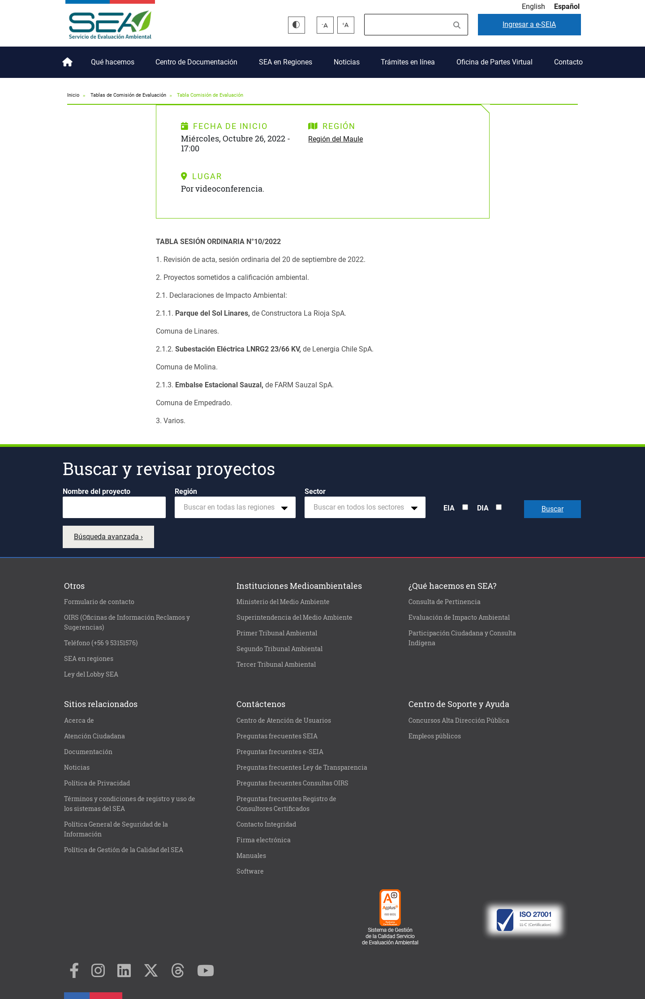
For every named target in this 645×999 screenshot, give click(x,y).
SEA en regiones (88, 659)
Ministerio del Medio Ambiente (283, 602)
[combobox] (235, 507)
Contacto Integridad (266, 824)
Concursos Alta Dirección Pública (458, 720)
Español (567, 6)
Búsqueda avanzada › (108, 536)
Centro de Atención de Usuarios (283, 720)
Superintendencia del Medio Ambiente (294, 617)
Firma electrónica (263, 840)
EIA (449, 508)
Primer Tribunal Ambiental (276, 633)
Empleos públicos (434, 736)
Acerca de (79, 720)
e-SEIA (529, 24)
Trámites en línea (408, 62)
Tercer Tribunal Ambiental (276, 664)
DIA (483, 508)
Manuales (251, 856)
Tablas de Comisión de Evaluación (128, 95)
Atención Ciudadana (94, 736)
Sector (315, 491)
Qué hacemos (112, 62)
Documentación (88, 752)
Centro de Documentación (196, 62)
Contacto (568, 62)
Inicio (66, 59)
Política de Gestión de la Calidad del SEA (123, 850)
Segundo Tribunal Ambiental (279, 649)
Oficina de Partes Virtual (494, 62)
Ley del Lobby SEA (91, 674)
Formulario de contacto (99, 602)
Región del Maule (335, 139)
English (533, 6)
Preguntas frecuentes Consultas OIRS (292, 783)
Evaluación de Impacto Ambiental (459, 617)
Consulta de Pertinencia (444, 602)
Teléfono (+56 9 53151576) (101, 643)
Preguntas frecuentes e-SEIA (279, 752)
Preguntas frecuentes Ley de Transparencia (301, 767)
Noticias (347, 62)
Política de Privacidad (97, 783)
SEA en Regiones (285, 62)
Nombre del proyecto (96, 491)
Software (250, 871)
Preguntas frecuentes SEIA (277, 736)
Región (186, 491)
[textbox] (231, 507)
